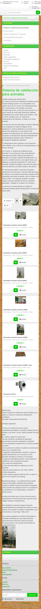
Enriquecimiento (8, 31)
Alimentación (7, 40)
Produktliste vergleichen (11, 59)
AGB (5, 68)
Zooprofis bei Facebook (11, 77)
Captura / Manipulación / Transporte (14, 34)
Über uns (6, 52)
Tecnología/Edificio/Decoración (13, 37)
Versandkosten (26, 603)
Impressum (6, 586)
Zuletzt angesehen (9, 57)
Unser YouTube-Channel (11, 80)
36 (7, 205)
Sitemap (6, 61)
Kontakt (5, 50)
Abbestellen (19, 599)
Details (23, 235)
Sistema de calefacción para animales (15, 18)
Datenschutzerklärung (10, 66)
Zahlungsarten (7, 574)
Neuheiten (6, 55)
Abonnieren (7, 599)
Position (8, 201)
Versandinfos (7, 64)
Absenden (32, 595)
